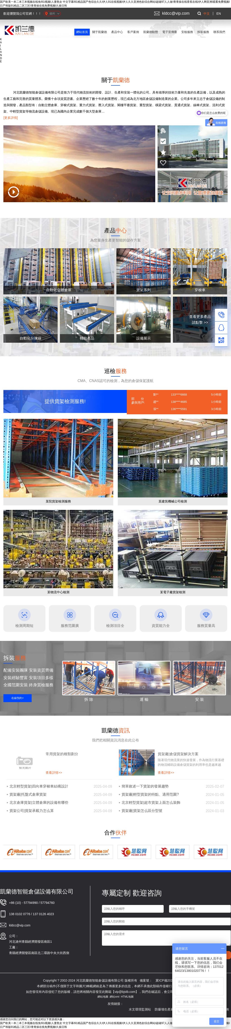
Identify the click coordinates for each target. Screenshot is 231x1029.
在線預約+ (17, 698)
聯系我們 (219, 32)
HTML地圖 (127, 996)
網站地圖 (102, 996)
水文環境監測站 (145, 1009)
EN (219, 13)
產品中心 (117, 32)
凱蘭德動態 (150, 32)
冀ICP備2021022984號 (172, 980)
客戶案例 (133, 32)
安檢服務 (187, 32)
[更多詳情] (10, 118)
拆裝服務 (203, 32)
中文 (206, 13)
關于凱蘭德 (99, 32)
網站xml (114, 996)
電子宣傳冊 (169, 32)
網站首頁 (82, 32)
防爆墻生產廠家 (172, 1009)
